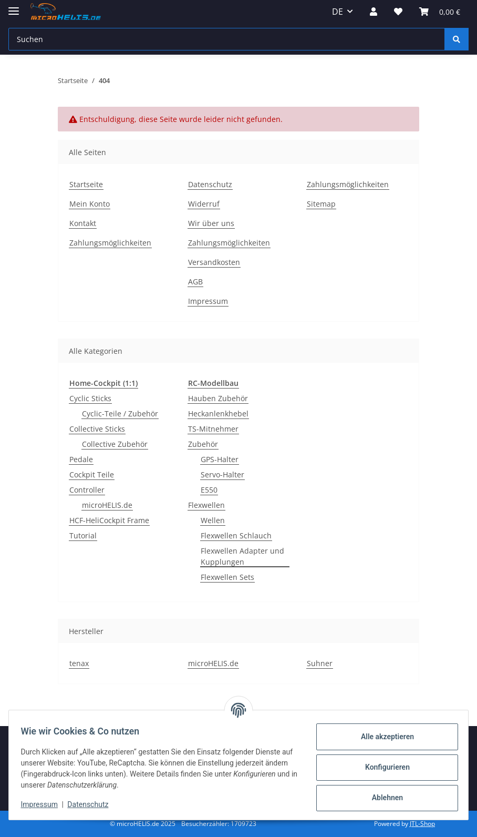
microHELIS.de (107, 505)
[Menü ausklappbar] (13, 6)
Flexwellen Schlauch (236, 535)
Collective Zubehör (115, 444)
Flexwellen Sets (227, 577)
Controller (87, 490)
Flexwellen (206, 505)
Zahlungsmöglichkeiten (110, 243)
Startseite (86, 184)
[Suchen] (226, 39)
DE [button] (337, 11)
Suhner (320, 663)
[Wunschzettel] (398, 11)
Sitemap (321, 204)
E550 (209, 490)
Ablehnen (382, 797)
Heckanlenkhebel (218, 413)
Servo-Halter (222, 474)
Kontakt (82, 223)
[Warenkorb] (440, 11)
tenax (79, 663)
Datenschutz (92, 804)
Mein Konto (89, 204)
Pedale (81, 459)
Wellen (213, 520)
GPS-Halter (219, 459)
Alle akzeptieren (382, 736)
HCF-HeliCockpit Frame (109, 520)
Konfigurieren (382, 767)
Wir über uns (211, 223)
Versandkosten (214, 262)
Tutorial (83, 535)
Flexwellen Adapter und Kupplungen (242, 556)
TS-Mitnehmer (213, 429)
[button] (373, 11)
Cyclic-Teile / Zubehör (120, 413)
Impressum (44, 804)
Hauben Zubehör (218, 398)
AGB (195, 282)
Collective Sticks (97, 429)
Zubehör (203, 444)
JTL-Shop (422, 823)
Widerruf (204, 204)
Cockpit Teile (91, 474)
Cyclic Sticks (90, 398)
